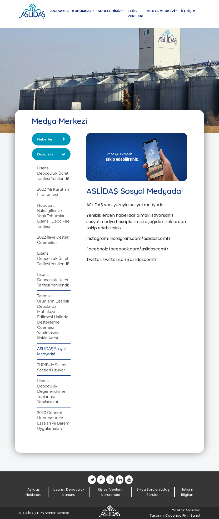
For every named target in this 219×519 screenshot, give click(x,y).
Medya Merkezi (161, 11)
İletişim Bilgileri (187, 492)
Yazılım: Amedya (186, 510)
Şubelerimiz (109, 11)
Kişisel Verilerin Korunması (110, 492)
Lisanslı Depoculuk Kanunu (68, 492)
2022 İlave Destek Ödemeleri (53, 240)
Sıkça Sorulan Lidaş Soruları (153, 492)
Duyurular (46, 154)
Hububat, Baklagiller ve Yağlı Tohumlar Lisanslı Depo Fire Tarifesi (53, 216)
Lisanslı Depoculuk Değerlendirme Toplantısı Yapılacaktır (51, 391)
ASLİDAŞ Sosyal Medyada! (51, 351)
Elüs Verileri (135, 13)
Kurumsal (82, 11)
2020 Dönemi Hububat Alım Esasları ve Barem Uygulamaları (53, 420)
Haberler (44, 139)
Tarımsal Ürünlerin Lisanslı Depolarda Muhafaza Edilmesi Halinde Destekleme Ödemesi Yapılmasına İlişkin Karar (53, 317)
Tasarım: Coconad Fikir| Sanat (175, 515)
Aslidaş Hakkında (34, 492)
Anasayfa (59, 11)
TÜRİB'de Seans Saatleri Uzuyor (51, 367)
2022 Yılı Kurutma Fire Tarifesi (53, 192)
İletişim (188, 11)
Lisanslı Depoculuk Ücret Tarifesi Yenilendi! (53, 173)
